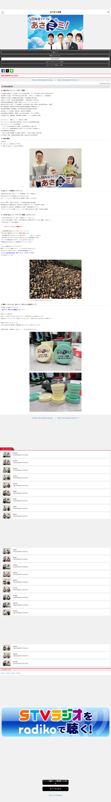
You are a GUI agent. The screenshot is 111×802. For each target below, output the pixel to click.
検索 (108, 12)
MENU (2, 12)
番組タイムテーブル (54, 55)
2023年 (18, 650)
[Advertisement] (55, 5)
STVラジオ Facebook (55, 772)
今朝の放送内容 (55, 59)
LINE (11, 70)
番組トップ (55, 52)
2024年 (13, 650)
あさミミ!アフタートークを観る (55, 62)
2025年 (8, 650)
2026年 (3, 650)
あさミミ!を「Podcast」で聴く (54, 65)
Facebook (3, 70)
